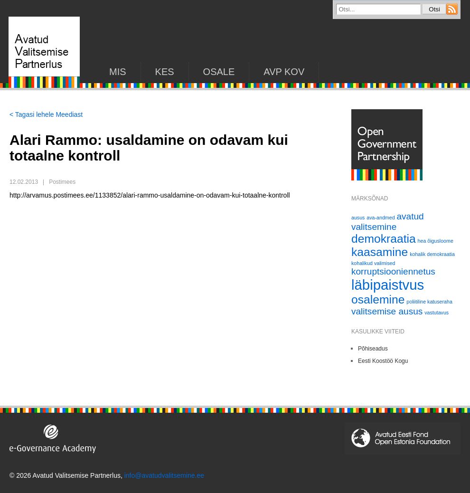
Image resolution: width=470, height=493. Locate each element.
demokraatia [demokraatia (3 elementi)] (383, 238)
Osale (219, 71)
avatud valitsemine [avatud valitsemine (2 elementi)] (387, 221)
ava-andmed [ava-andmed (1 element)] (381, 217)
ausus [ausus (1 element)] (358, 217)
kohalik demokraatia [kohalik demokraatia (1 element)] (432, 254)
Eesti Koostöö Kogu (383, 361)
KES (164, 71)
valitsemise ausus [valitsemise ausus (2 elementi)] (387, 311)
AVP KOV (283, 71)
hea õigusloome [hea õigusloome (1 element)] (435, 241)
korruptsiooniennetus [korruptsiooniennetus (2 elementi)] (393, 271)
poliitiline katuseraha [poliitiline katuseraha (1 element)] (429, 301)
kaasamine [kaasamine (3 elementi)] (379, 252)
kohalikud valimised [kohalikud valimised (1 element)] (373, 263)
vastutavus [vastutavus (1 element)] (436, 312)
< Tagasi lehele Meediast (46, 114)
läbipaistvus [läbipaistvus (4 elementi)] (387, 285)
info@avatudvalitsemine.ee (164, 475)
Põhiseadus (373, 348)
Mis (117, 71)
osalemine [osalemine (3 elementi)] (377, 299)
